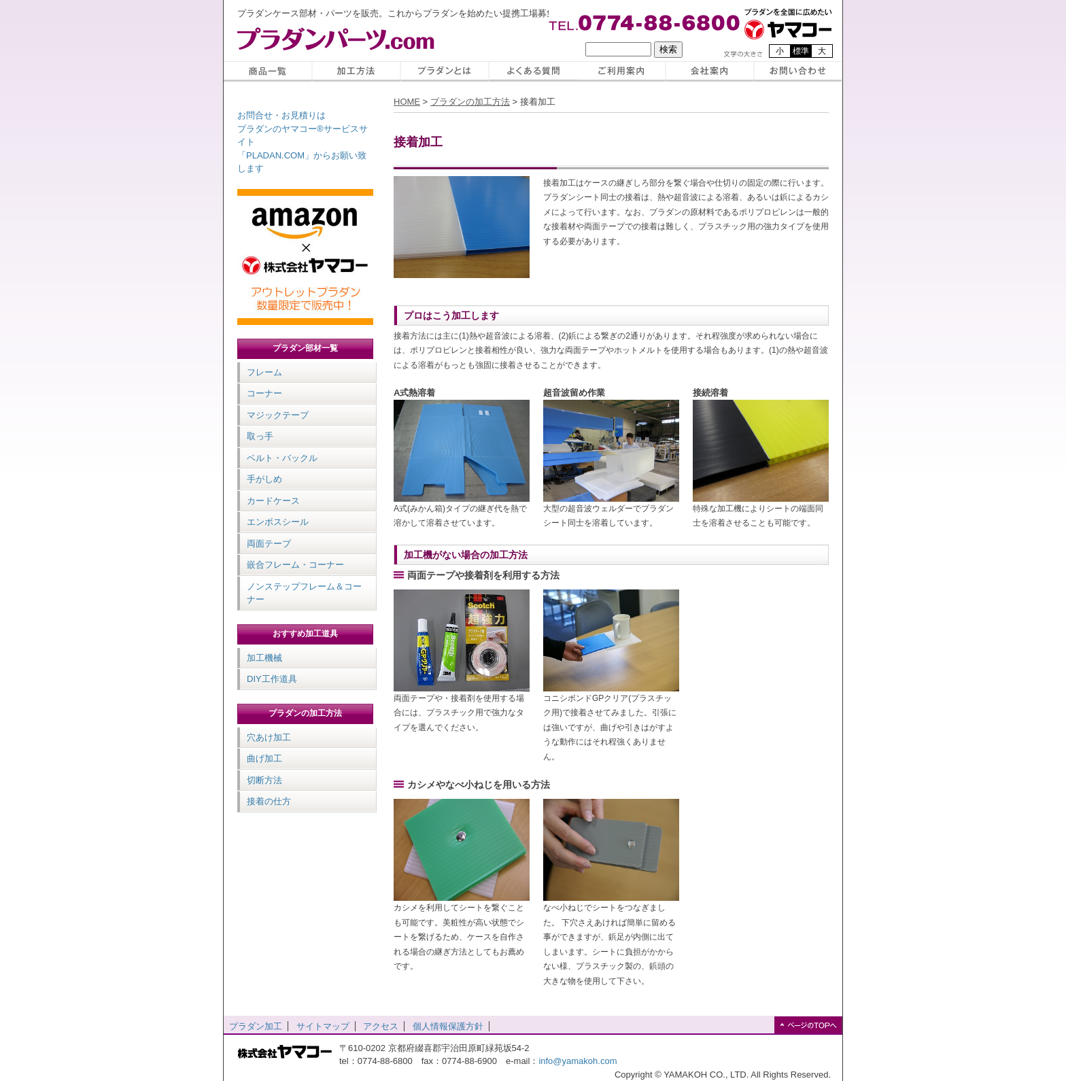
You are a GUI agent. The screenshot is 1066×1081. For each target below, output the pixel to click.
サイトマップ (322, 1026)
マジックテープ (278, 415)
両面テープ (269, 543)
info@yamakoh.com (577, 1061)
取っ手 (260, 436)
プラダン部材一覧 (305, 348)
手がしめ (264, 479)
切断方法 (264, 780)
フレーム (264, 372)
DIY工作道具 (272, 679)
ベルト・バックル (282, 458)
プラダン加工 (255, 1026)
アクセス (380, 1026)
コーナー (264, 393)
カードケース (273, 501)
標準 (801, 51)
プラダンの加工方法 (305, 713)
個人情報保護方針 (448, 1026)
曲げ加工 (264, 758)
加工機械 (264, 658)
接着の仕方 (269, 801)
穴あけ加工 (269, 737)
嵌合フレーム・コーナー (295, 565)
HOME (407, 102)
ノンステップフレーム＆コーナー (304, 593)
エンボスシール (278, 522)
